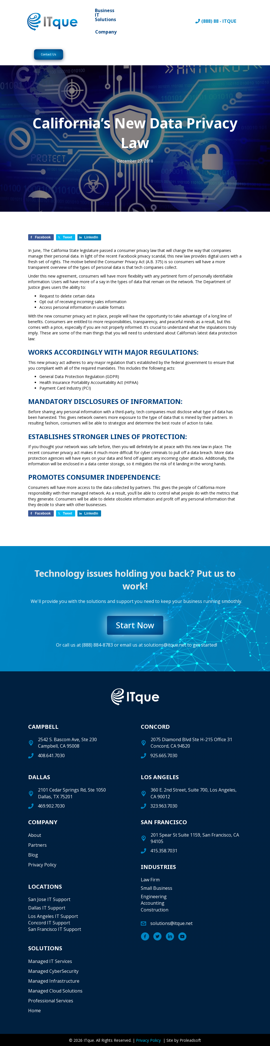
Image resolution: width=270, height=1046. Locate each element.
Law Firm (150, 880)
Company (106, 32)
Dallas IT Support (46, 908)
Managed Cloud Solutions (55, 991)
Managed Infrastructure (53, 981)
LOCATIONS (45, 886)
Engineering (154, 896)
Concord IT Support (49, 923)
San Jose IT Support (49, 899)
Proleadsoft (190, 1040)
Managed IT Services (50, 961)
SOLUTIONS (45, 948)
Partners (37, 845)
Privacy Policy (42, 865)
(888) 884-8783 (97, 645)
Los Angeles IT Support (53, 916)
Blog (33, 855)
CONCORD (155, 726)
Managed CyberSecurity (53, 971)
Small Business (156, 888)
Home (34, 1010)
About (34, 835)
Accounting (152, 903)
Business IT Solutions (105, 15)
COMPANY (42, 822)
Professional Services (50, 1001)
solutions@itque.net (165, 645)
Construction (154, 910)
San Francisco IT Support (54, 929)
